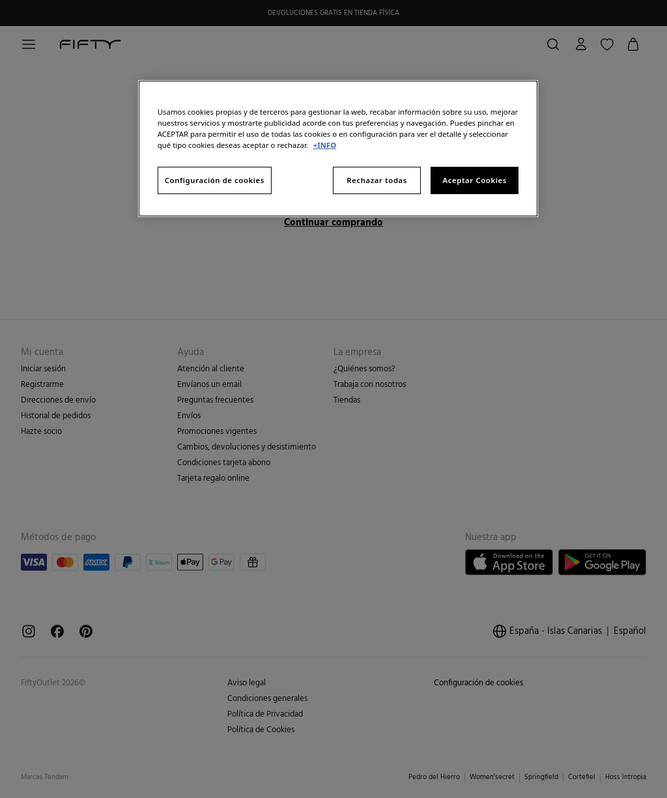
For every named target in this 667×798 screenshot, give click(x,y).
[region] (338, 148)
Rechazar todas (377, 180)
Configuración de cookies (214, 180)
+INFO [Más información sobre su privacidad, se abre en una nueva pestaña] (324, 145)
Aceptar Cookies (475, 180)
